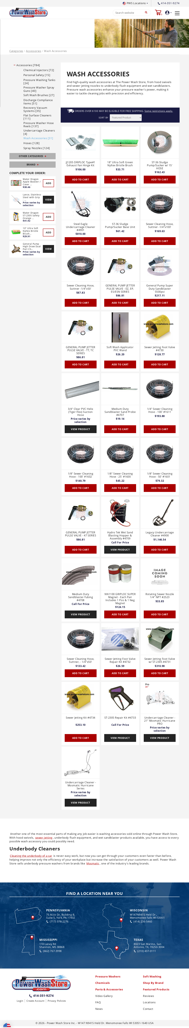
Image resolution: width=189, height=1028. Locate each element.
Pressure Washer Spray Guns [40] (38, 90)
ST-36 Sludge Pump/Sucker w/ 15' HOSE (159, 166)
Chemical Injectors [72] (38, 70)
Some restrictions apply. (159, 111)
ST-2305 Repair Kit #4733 (120, 718)
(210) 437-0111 (145, 951)
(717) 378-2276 (57, 922)
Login (20, 1001)
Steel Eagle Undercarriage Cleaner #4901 (80, 227)
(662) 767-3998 (50, 951)
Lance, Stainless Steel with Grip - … (32, 198)
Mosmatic (92, 864)
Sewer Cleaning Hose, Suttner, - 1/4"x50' (80, 661)
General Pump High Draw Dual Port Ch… (32, 247)
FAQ (98, 1004)
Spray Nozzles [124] (36, 148)
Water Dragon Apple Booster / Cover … (31, 182)
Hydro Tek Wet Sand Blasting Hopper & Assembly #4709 (120, 536)
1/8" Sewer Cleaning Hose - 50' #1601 (159, 476)
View (48, 200)
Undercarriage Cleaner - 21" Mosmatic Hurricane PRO (159, 721)
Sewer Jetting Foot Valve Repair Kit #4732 (120, 661)
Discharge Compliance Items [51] (38, 102)
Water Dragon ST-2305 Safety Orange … (31, 216)
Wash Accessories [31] (38, 139)
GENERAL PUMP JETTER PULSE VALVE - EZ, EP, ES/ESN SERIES (120, 289)
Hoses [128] (31, 144)
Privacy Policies (57, 1001)
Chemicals (103, 984)
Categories (16, 51)
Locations (150, 1004)
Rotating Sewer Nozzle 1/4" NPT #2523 (159, 596)
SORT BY (103, 118)
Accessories (33, 51)
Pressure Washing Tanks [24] (39, 82)
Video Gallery (104, 997)
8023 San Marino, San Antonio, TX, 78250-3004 (149, 946)
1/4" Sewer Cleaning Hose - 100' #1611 (159, 411)
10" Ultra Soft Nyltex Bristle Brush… (30, 231)
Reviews (148, 997)
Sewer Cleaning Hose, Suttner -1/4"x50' (80, 288)
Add (48, 183)
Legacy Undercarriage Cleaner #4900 (160, 535)
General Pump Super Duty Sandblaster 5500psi (159, 289)
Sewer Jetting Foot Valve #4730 (159, 350)
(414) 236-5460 (141, 922)
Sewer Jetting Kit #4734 (80, 718)
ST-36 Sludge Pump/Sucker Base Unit (120, 226)
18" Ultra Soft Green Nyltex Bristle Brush (120, 164)
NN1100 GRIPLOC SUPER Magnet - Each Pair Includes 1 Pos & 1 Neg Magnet (120, 599)
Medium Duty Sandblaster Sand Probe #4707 (120, 412)
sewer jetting (43, 838)
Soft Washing (153, 977)
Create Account (35, 1001)
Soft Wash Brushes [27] (38, 96)
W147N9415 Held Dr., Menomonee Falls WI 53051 (147, 917)
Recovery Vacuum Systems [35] (35, 110)
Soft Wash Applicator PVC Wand (120, 350)
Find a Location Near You (94, 894)
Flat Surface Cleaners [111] (37, 117)
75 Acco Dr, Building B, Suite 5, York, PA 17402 (60, 917)
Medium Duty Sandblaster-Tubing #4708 (80, 598)
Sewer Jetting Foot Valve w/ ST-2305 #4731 (159, 661)
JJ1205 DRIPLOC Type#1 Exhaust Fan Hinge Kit (80, 164)
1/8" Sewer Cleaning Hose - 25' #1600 (120, 476)
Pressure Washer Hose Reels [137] (38, 125)
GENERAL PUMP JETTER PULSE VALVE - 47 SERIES (80, 535)
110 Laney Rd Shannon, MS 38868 (51, 946)
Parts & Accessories (110, 990)
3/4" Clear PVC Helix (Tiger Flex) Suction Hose (80, 412)
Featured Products (157, 990)
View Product (80, 429)
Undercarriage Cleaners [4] (39, 133)
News (99, 1010)
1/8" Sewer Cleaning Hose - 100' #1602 (80, 476)
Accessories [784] (28, 65)
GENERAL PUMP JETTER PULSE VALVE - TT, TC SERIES (80, 351)
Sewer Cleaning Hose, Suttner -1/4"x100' (160, 226)
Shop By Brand (154, 984)
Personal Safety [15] (36, 75)
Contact (148, 1010)
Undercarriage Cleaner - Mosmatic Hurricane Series (80, 786)
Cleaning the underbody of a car (31, 856)
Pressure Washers (108, 977)
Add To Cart (80, 180)
